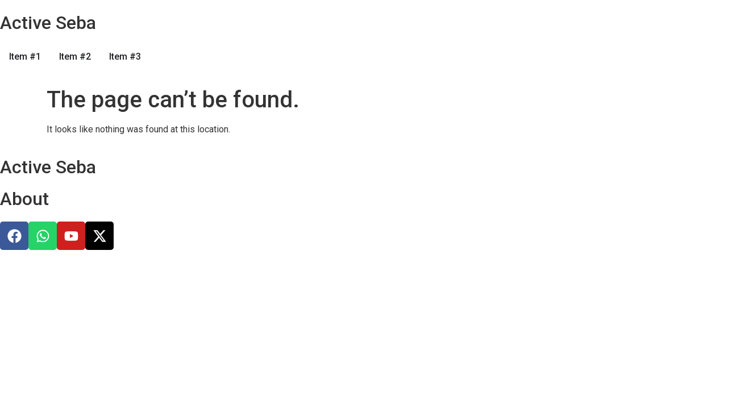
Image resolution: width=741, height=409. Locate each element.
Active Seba (48, 23)
